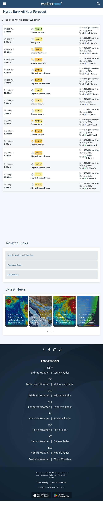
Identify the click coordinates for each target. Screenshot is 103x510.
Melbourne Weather (38, 384)
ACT (50, 402)
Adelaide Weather (39, 418)
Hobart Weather (40, 452)
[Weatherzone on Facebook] (49, 350)
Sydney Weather (40, 372)
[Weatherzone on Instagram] (54, 350)
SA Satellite (13, 274)
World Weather (62, 459)
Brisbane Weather (39, 395)
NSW (50, 367)
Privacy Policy (42, 482)
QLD (49, 390)
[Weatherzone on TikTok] (60, 350)
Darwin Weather (40, 441)
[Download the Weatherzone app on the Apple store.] (41, 495)
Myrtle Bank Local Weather (21, 255)
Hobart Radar (61, 452)
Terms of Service (59, 482)
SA (50, 413)
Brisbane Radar (62, 395)
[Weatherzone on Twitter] (44, 350)
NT (50, 436)
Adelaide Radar (15, 265)
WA (50, 425)
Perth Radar (61, 429)
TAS (50, 447)
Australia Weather (39, 459)
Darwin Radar (61, 441)
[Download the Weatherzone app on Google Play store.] (62, 495)
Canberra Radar (63, 407)
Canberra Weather (39, 407)
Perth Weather (41, 429)
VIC (50, 379)
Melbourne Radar (64, 384)
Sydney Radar (61, 372)
